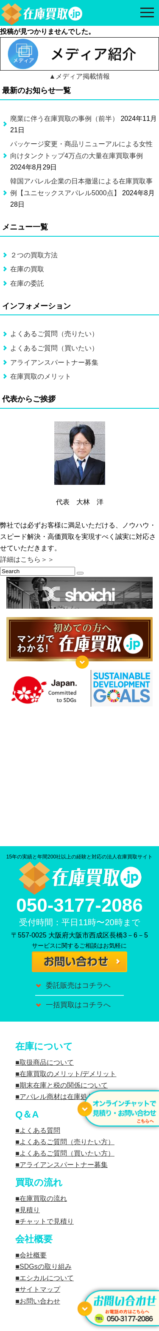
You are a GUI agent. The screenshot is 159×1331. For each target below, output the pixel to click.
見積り (30, 1209)
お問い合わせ (40, 1301)
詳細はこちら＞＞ (27, 559)
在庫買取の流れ (43, 1198)
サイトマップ (40, 1289)
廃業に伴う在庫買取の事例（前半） (64, 118)
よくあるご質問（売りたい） (54, 333)
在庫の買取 (27, 269)
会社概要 (33, 1255)
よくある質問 (40, 1130)
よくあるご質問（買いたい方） (67, 1153)
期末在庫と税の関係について (64, 1085)
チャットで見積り (47, 1221)
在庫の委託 (27, 283)
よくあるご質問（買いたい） (54, 348)
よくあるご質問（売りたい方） (67, 1141)
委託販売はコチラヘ (78, 985)
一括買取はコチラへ (78, 1005)
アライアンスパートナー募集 (54, 362)
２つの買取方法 (34, 255)
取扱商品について (47, 1062)
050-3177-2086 (79, 905)
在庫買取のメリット (40, 376)
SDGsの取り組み (46, 1266)
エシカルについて (47, 1278)
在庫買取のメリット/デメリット (68, 1073)
